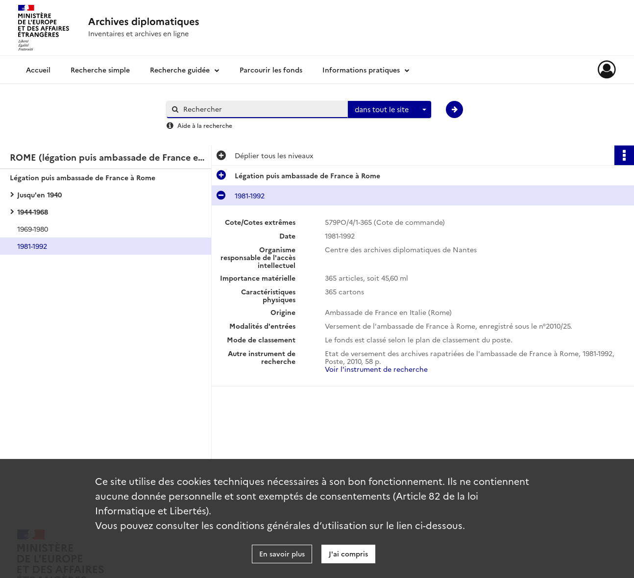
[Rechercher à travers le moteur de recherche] (262, 109)
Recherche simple (100, 69)
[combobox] (389, 110)
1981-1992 (32, 246)
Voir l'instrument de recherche (376, 369)
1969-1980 (32, 229)
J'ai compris (348, 553)
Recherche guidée (180, 69)
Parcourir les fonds (271, 69)
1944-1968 (32, 212)
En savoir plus (282, 553)
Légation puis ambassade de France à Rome (82, 177)
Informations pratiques (361, 69)
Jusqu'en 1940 (39, 194)
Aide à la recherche (204, 125)
